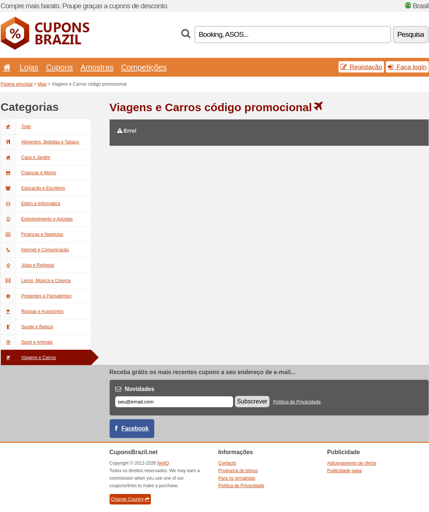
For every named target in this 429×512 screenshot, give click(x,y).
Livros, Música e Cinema (36, 280)
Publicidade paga (344, 470)
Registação (361, 67)
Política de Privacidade (297, 402)
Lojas (29, 67)
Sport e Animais (27, 342)
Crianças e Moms (28, 172)
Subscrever (252, 401)
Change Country (130, 499)
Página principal (17, 84)
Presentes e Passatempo (36, 296)
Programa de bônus (238, 470)
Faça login (407, 67)
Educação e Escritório (33, 188)
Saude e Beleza (27, 326)
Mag (42, 84)
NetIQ (163, 463)
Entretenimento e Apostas (37, 219)
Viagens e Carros (28, 357)
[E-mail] (174, 401)
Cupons (59, 67)
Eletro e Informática (30, 203)
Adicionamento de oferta (351, 463)
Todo (16, 126)
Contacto (227, 463)
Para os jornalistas (237, 478)
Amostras (96, 67)
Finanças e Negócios (32, 234)
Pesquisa (410, 34)
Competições (144, 67)
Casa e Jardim (25, 157)
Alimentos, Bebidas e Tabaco (40, 142)
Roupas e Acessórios (32, 311)
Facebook (135, 428)
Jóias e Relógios (27, 265)
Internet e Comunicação (35, 249)
